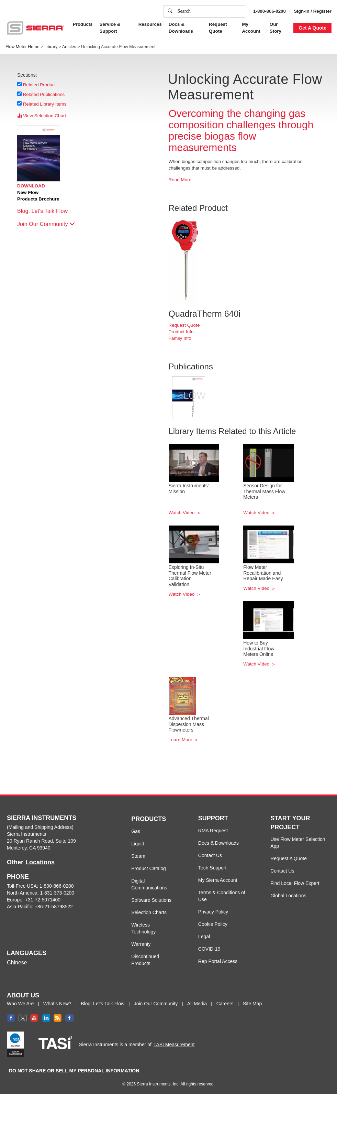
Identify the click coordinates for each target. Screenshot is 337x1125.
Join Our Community (46, 224)
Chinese (17, 962)
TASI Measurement (174, 1044)
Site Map (252, 1003)
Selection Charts (149, 912)
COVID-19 (209, 949)
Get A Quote (312, 28)
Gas (135, 831)
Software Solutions (151, 900)
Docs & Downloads (218, 843)
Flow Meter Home (22, 46)
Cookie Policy (212, 924)
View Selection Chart (41, 115)
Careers (225, 1003)
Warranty (140, 944)
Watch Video (182, 512)
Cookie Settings (221, 33)
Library (50, 46)
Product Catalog (148, 868)
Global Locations (288, 895)
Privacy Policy (213, 912)
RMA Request (213, 830)
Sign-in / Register (313, 11)
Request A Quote (288, 858)
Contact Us (210, 855)
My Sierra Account (217, 880)
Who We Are (20, 1003)
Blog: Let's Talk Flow (46, 211)
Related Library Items (44, 104)
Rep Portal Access (217, 961)
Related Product (39, 84)
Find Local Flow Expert (294, 883)
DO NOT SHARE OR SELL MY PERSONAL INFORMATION (74, 1070)
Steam (138, 856)
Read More (180, 179)
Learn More (181, 739)
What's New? (57, 1003)
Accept (257, 33)
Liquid (137, 843)
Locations (40, 862)
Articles (69, 46)
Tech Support (212, 867)
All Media (197, 1003)
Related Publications (44, 94)
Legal (204, 936)
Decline (285, 33)
